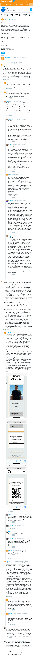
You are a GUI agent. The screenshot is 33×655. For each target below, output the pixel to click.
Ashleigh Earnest (23, 57)
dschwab (7, 57)
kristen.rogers (11, 532)
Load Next (9, 278)
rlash (8, 628)
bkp (8, 101)
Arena (2, 4)
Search (28, 1)
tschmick (9, 92)
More (27, 4)
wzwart (11, 174)
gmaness (11, 119)
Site (26, 1)
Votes (16, 62)
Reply (3, 52)
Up (3, 79)
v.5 (13, 4)
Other (21, 4)
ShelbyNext (8, 4)
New (31, 9)
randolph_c (8, 19)
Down (5, 79)
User (31, 1)
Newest (20, 62)
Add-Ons (17, 4)
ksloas (10, 550)
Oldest (12, 62)
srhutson (6, 65)
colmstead (11, 514)
